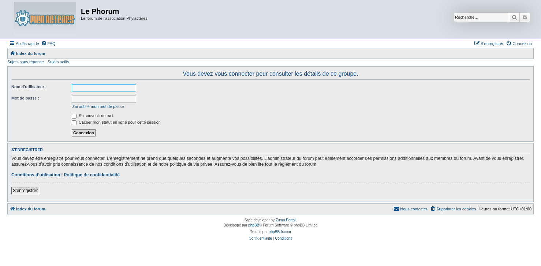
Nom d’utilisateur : (29, 87)
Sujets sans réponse (25, 62)
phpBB (253, 225)
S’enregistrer (25, 190)
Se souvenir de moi (92, 115)
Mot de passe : (25, 98)
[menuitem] (48, 43)
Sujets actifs (58, 62)
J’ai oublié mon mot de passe (98, 106)
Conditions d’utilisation (35, 174)
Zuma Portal (285, 220)
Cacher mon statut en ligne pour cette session (116, 122)
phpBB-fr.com (280, 232)
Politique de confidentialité (92, 174)
